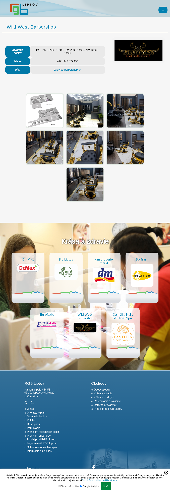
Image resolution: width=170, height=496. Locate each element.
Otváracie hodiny (37, 416)
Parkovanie (33, 428)
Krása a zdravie (103, 393)
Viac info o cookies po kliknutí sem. (99, 480)
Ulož (105, 486)
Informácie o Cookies (39, 451)
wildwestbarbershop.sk (67, 69)
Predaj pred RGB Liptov (41, 439)
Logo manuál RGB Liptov (41, 443)
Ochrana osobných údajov (42, 447)
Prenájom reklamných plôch (43, 431)
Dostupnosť (34, 424)
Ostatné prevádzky (105, 405)
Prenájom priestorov (39, 435)
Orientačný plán (36, 412)
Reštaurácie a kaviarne (107, 401)
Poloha (31, 420)
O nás (30, 408)
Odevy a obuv (102, 389)
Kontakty (32, 396)
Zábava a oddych (104, 397)
